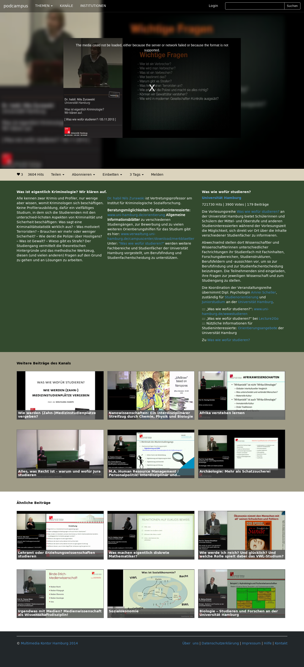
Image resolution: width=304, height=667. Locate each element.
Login (213, 6)
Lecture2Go (269, 319)
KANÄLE (66, 6)
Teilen (57, 175)
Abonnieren (83, 175)
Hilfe (268, 643)
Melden (157, 175)
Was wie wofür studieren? (258, 212)
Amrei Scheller (263, 292)
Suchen (292, 6)
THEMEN (44, 6)
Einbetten (112, 175)
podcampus (16, 6)
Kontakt (281, 643)
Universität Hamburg (221, 198)
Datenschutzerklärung (220, 643)
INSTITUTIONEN (93, 6)
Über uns (190, 643)
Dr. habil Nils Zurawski (125, 198)
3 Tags (137, 175)
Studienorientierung (241, 297)
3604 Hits (36, 175)
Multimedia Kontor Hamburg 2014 (49, 643)
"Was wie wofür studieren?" (141, 244)
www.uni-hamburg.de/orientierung (136, 215)
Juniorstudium (213, 302)
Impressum (251, 643)
